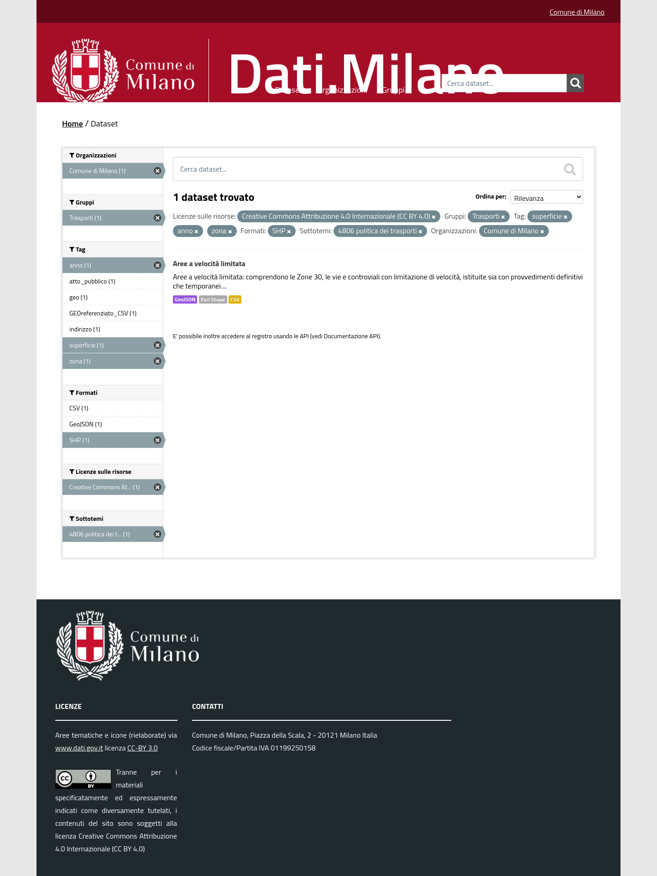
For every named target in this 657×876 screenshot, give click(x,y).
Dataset (288, 88)
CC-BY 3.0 (142, 747)
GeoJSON (185, 299)
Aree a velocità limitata (209, 263)
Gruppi (393, 88)
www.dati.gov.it (79, 747)
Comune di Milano (577, 11)
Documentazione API (351, 336)
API (304, 336)
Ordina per (490, 196)
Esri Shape (213, 299)
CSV (235, 299)
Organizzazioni (342, 88)
